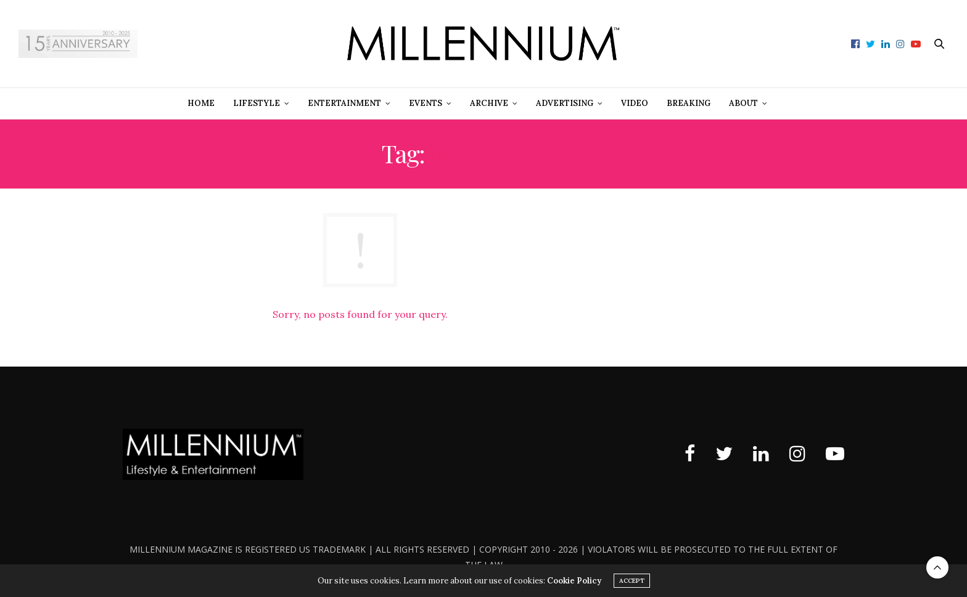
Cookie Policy (574, 580)
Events (425, 103)
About (743, 103)
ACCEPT (631, 581)
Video (634, 103)
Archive (489, 103)
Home (201, 103)
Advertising (564, 103)
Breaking (688, 103)
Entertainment (344, 103)
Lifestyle (256, 103)
